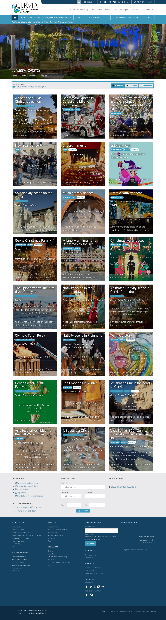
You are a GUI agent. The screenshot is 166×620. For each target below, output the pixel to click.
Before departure (18, 541)
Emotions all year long (78, 10)
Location (64, 492)
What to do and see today (26, 483)
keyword (88, 492)
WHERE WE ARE (126, 612)
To (86, 505)
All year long (16, 544)
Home (14, 76)
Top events (21, 493)
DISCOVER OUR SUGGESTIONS (123, 487)
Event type (65, 483)
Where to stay (16, 527)
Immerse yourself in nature (29, 507)
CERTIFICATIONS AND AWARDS (145, 612)
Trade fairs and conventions (21, 565)
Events (23, 76)
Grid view (119, 85)
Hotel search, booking (146, 540)
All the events (22, 489)
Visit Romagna (121, 10)
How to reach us (57, 10)
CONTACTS (105, 612)
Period (63, 501)
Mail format (101, 535)
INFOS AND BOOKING (146, 536)
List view (133, 85)
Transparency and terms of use (59, 562)
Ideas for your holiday (101, 10)
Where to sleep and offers (143, 10)
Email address (90, 526)
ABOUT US (115, 612)
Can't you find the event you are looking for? (30, 87)
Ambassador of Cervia (93, 568)
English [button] (90, 2)
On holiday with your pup (20, 538)
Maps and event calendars (57, 530)
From (63, 505)
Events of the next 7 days (27, 486)
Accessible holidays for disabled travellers (26, 535)
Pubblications (53, 527)
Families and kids (18, 530)
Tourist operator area (19, 560)
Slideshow (147, 85)
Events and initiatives (38, 76)
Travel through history (27, 511)
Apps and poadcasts (55, 535)
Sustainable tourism (19, 557)
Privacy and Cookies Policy (57, 557)
